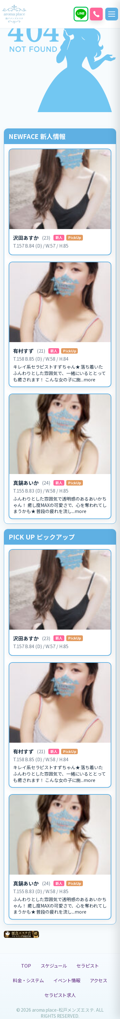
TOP (26, 965)
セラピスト (87, 965)
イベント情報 (66, 980)
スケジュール (54, 965)
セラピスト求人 (60, 995)
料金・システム (28, 980)
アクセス (99, 980)
